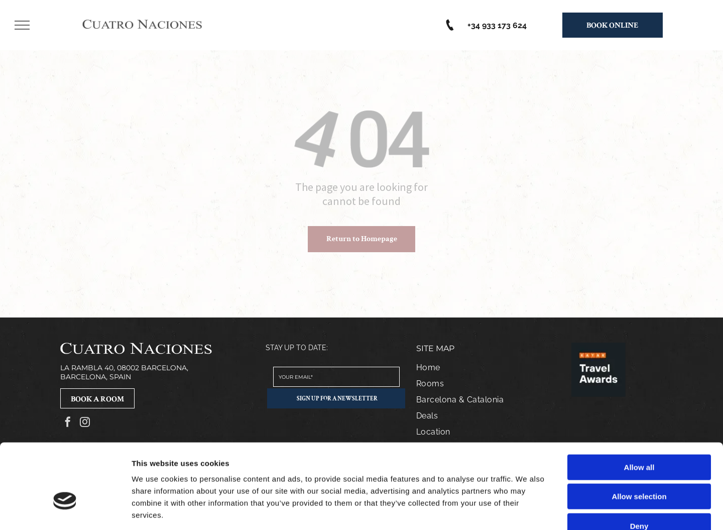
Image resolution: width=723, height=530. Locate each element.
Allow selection (639, 437)
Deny (639, 466)
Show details (527, 510)
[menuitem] (483, 368)
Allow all (639, 407)
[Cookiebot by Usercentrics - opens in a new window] (65, 510)
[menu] (22, 25)
